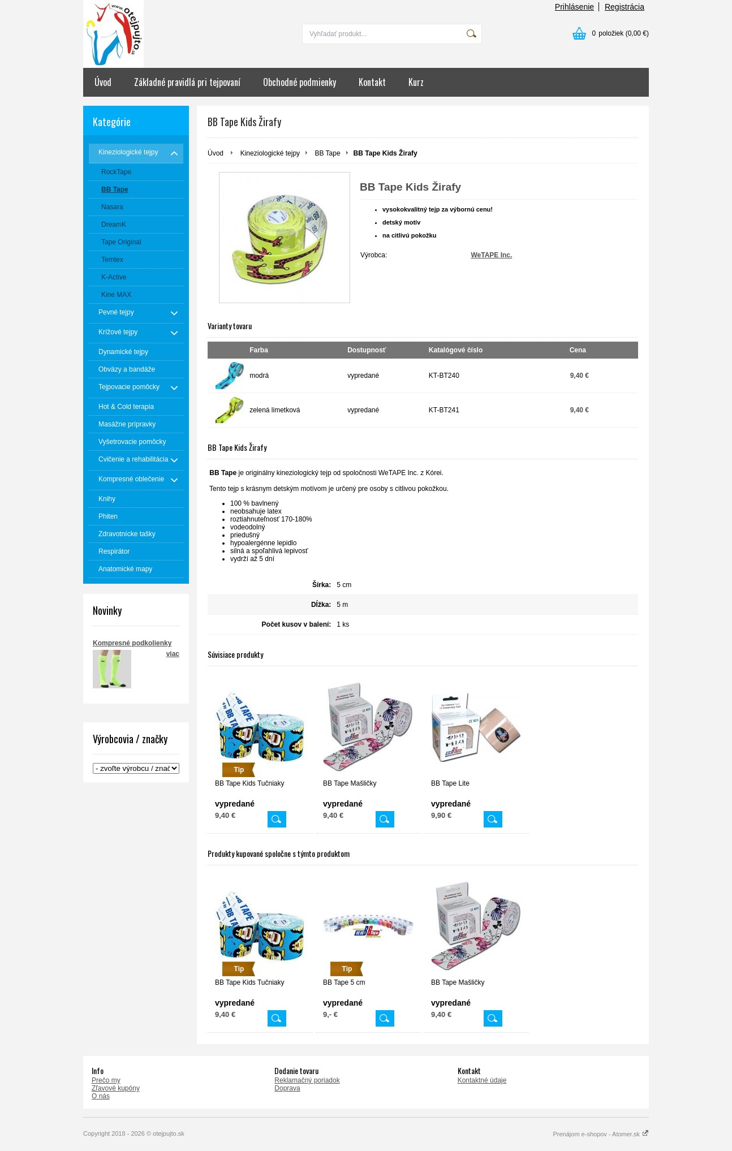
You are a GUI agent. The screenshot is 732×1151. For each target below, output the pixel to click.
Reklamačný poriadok (306, 1080)
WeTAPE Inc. (491, 255)
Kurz (416, 82)
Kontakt (372, 82)
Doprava (287, 1088)
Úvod (102, 82)
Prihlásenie (574, 6)
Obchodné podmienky (299, 82)
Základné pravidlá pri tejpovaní (187, 82)
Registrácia (624, 6)
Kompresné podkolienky (132, 643)
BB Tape (327, 153)
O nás (101, 1096)
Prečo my (106, 1080)
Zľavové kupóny (116, 1088)
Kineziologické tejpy (270, 153)
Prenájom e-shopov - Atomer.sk (601, 1134)
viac (172, 654)
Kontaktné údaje (482, 1080)
